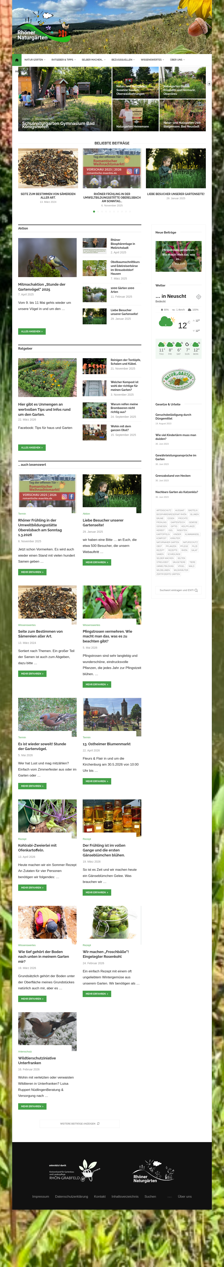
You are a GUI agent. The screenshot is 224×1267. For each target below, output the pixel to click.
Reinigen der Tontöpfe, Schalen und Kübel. (126, 362)
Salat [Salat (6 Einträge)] (194, 550)
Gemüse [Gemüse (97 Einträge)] (193, 522)
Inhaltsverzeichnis (28, 71)
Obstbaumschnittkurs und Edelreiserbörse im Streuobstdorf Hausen (125, 267)
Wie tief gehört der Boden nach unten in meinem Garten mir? (43, 957)
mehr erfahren (32, 572)
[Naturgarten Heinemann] (135, 115)
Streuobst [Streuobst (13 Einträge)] (163, 562)
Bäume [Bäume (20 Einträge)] (160, 518)
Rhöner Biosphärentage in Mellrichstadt (123, 243)
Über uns (176, 59)
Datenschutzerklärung (71, 1196)
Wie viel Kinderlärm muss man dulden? (176, 437)
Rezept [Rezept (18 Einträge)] (160, 550)
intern (170, 1197)
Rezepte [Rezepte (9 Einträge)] (172, 550)
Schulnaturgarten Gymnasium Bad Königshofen (58, 125)
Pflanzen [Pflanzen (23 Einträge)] (171, 546)
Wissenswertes (151, 59)
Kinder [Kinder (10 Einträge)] (177, 534)
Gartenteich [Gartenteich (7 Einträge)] (178, 522)
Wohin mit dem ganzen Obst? (121, 428)
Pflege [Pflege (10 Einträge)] (184, 546)
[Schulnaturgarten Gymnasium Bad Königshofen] (65, 99)
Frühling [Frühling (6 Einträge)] (162, 522)
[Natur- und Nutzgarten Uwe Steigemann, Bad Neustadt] (183, 115)
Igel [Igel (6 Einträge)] (170, 530)
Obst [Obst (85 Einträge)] (159, 546)
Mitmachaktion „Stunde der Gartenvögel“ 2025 (41, 286)
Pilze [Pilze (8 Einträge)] (195, 546)
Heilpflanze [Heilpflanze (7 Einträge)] (188, 526)
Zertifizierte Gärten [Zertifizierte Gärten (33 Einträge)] (168, 574)
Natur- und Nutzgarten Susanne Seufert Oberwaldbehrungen (131, 90)
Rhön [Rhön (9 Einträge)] (184, 550)
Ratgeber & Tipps (62, 59)
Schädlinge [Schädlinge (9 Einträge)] (174, 554)
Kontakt (100, 1196)
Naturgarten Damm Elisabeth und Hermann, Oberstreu (180, 90)
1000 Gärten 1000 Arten (122, 290)
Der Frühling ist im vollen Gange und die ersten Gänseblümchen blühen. (104, 850)
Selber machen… (92, 59)
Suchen (150, 1196)
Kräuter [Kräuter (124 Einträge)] (175, 538)
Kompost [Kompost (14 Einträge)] (162, 538)
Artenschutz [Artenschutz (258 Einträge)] (164, 510)
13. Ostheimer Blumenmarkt (107, 744)
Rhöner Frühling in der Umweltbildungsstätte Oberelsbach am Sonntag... (112, 197)
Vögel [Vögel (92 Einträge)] (181, 566)
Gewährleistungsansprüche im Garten (176, 457)
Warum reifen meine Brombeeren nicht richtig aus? (124, 408)
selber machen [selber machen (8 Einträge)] (165, 558)
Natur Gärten (34, 59)
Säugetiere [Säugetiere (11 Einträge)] (179, 562)
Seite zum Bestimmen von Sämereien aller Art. (48, 195)
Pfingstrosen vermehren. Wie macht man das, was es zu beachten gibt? (107, 636)
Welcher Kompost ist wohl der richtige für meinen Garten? (124, 385)
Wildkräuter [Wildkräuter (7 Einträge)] (181, 570)
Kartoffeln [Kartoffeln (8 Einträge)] (163, 534)
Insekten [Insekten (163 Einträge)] (182, 530)
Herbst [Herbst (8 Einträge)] (161, 530)
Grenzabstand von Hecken (173, 475)
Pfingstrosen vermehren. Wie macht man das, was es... (178, 254)
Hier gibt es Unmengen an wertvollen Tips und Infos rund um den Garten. (44, 409)
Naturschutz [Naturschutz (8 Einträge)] (190, 542)
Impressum (40, 1196)
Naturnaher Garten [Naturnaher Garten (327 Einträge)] (168, 542)
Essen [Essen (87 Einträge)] (171, 518)
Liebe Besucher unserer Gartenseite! (176, 194)
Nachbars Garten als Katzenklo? (177, 492)
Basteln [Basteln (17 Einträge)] (193, 510)
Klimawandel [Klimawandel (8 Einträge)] (192, 534)
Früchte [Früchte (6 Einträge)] (183, 518)
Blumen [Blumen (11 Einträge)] (194, 514)
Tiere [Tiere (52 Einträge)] (192, 562)
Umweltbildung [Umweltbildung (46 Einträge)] (165, 566)
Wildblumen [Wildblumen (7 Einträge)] (163, 570)
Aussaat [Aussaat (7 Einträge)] (179, 510)
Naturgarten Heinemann (132, 126)
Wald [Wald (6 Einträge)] (191, 566)
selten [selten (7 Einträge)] (181, 558)
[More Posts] (80, 1124)
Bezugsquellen (122, 59)
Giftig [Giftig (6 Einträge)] (174, 526)
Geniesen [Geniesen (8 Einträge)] (162, 526)
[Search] (202, 83)
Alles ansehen (32, 331)
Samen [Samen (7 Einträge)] (160, 554)
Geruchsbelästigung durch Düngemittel (173, 416)
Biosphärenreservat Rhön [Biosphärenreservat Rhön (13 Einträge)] (171, 514)
